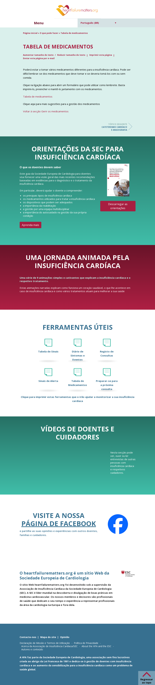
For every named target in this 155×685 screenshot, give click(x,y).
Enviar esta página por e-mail (39, 58)
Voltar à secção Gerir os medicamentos (46, 111)
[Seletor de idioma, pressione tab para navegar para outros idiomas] (98, 23)
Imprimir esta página (100, 55)
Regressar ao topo (146, 681)
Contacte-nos (28, 637)
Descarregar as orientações (117, 206)
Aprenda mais (30, 225)
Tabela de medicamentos (37, 96)
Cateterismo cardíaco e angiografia (113, 127)
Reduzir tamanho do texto (71, 55)
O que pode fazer (49, 33)
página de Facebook (58, 523)
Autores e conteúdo (32, 649)
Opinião (64, 637)
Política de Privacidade (86, 643)
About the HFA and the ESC (96, 646)
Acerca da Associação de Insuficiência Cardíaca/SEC (49, 646)
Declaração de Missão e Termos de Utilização (45, 643)
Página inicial (30, 33)
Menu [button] (39, 23)
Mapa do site (48, 637)
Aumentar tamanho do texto (38, 55)
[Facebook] (118, 524)
